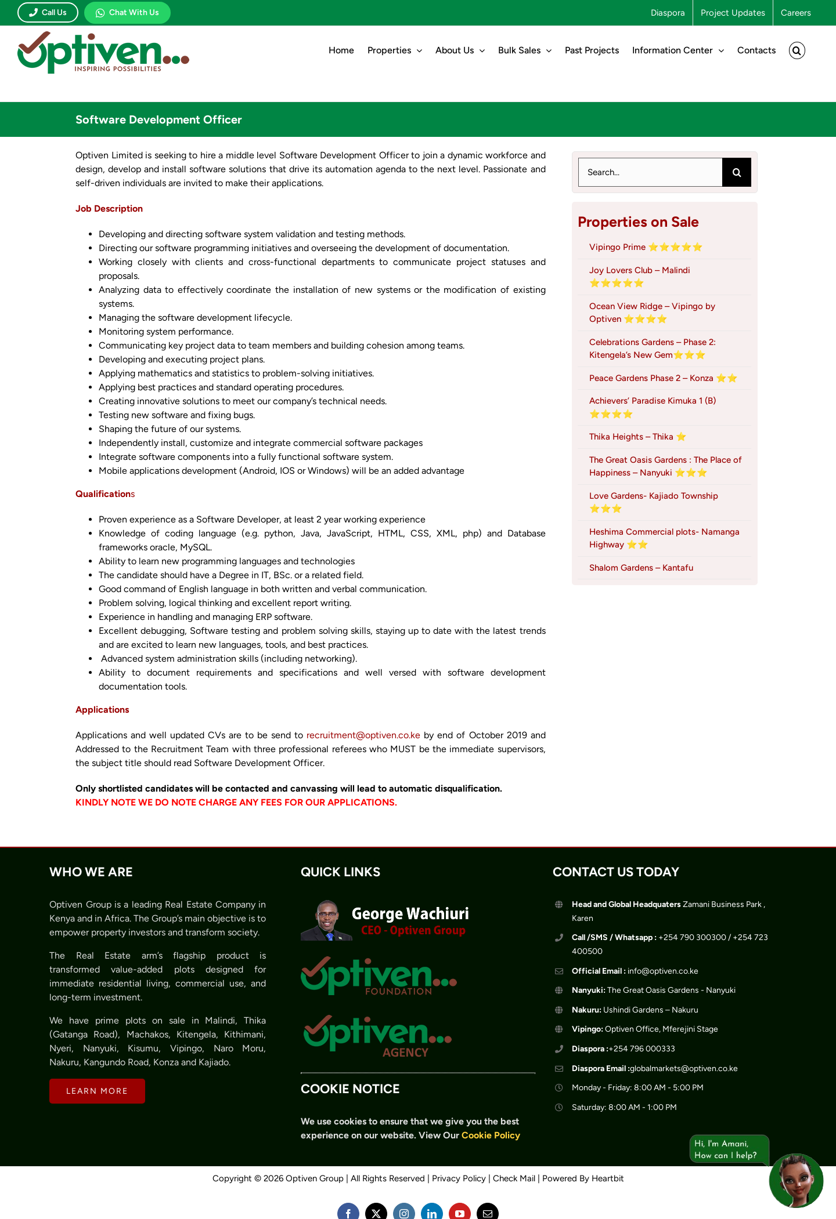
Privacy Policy (459, 1178)
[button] (797, 50)
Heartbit (608, 1178)
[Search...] (650, 172)
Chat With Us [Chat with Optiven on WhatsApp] (127, 13)
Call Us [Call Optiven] (48, 12)
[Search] (736, 172)
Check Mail (514, 1178)
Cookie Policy (491, 1135)
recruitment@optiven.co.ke (363, 735)
